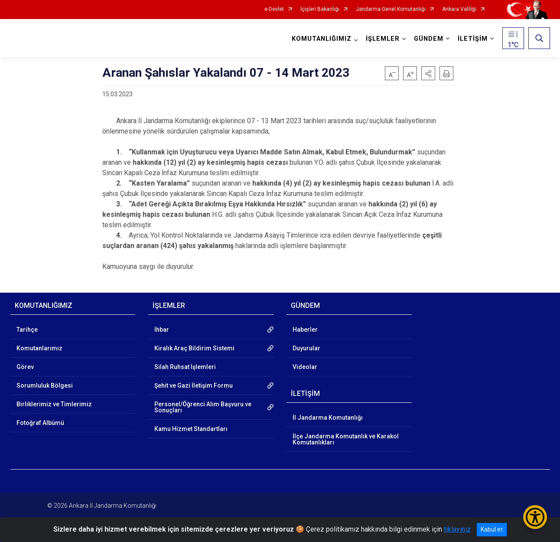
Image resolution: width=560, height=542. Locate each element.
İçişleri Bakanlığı (319, 9)
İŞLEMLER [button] (383, 38)
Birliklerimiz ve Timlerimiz (54, 404)
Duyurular (306, 348)
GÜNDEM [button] (428, 38)
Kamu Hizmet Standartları (191, 428)
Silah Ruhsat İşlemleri (185, 366)
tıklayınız (457, 529)
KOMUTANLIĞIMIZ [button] (322, 38)
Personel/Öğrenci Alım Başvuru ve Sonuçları (202, 407)
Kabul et (492, 529)
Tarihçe (27, 329)
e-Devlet (274, 9)
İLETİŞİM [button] (473, 38)
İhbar (161, 329)
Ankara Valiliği (459, 9)
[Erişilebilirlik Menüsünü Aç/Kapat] (535, 517)
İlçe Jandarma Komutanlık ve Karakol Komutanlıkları (346, 439)
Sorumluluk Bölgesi (44, 385)
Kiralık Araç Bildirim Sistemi (194, 348)
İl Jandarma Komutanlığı (328, 417)
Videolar (305, 366)
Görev (25, 366)
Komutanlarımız (39, 348)
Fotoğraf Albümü (40, 422)
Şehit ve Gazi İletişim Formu (193, 385)
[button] (428, 73)
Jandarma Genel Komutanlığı (391, 9)
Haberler (305, 329)
